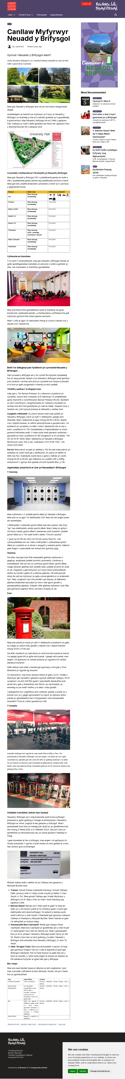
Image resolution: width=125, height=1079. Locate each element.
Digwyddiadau (56, 15)
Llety (10, 15)
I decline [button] (82, 1071)
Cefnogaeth (42, 15)
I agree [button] (72, 1071)
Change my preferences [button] (100, 1071)
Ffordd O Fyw (24, 15)
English (86, 4)
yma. (56, 548)
